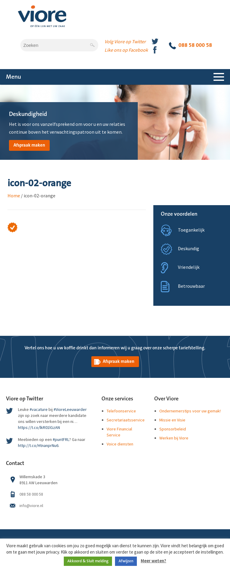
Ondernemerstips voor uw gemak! (190, 411)
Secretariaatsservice (126, 420)
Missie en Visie (172, 420)
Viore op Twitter (24, 399)
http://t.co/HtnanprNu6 (38, 445)
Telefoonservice (121, 411)
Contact (15, 463)
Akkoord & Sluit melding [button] (87, 561)
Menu (13, 77)
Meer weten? (153, 560)
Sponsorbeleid (172, 429)
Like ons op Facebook (126, 50)
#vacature (39, 409)
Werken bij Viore (173, 438)
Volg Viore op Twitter (125, 41)
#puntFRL (61, 439)
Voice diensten (120, 444)
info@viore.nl (31, 505)
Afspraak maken (29, 145)
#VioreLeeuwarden (70, 409)
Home (13, 196)
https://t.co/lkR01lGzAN (39, 427)
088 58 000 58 (190, 45)
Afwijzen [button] (126, 561)
